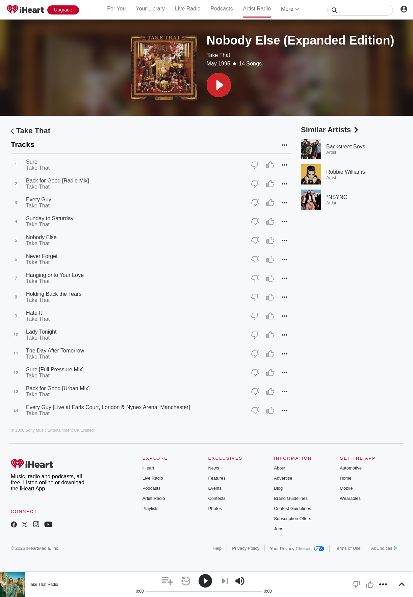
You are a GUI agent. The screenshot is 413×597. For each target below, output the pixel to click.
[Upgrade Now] (63, 10)
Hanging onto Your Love (55, 275)
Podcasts (222, 8)
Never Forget (41, 256)
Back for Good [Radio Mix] (57, 180)
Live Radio (188, 8)
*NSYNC (336, 197)
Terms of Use (348, 548)
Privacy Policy (245, 548)
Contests (216, 498)
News (213, 468)
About (279, 468)
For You (116, 8)
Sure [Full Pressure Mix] (55, 369)
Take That (218, 55)
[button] (219, 85)
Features (216, 478)
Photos (215, 508)
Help (217, 548)
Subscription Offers (292, 518)
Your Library (150, 8)
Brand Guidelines (291, 498)
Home (346, 478)
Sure (31, 162)
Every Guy (38, 199)
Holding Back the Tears (53, 294)
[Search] (360, 10)
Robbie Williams (345, 172)
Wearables (350, 498)
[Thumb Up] (270, 165)
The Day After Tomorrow (55, 350)
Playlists (151, 508)
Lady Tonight (41, 332)
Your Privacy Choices (297, 548)
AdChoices (384, 548)
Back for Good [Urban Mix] (58, 388)
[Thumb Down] (255, 165)
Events (215, 488)
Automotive (351, 468)
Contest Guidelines (292, 508)
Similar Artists (330, 129)
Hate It (34, 313)
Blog (278, 488)
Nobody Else (41, 237)
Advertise (283, 478)
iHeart (148, 468)
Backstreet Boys (345, 146)
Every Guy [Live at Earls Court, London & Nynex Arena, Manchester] (108, 407)
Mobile (346, 488)
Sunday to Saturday (50, 218)
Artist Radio (257, 8)
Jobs (278, 528)
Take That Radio (43, 584)
